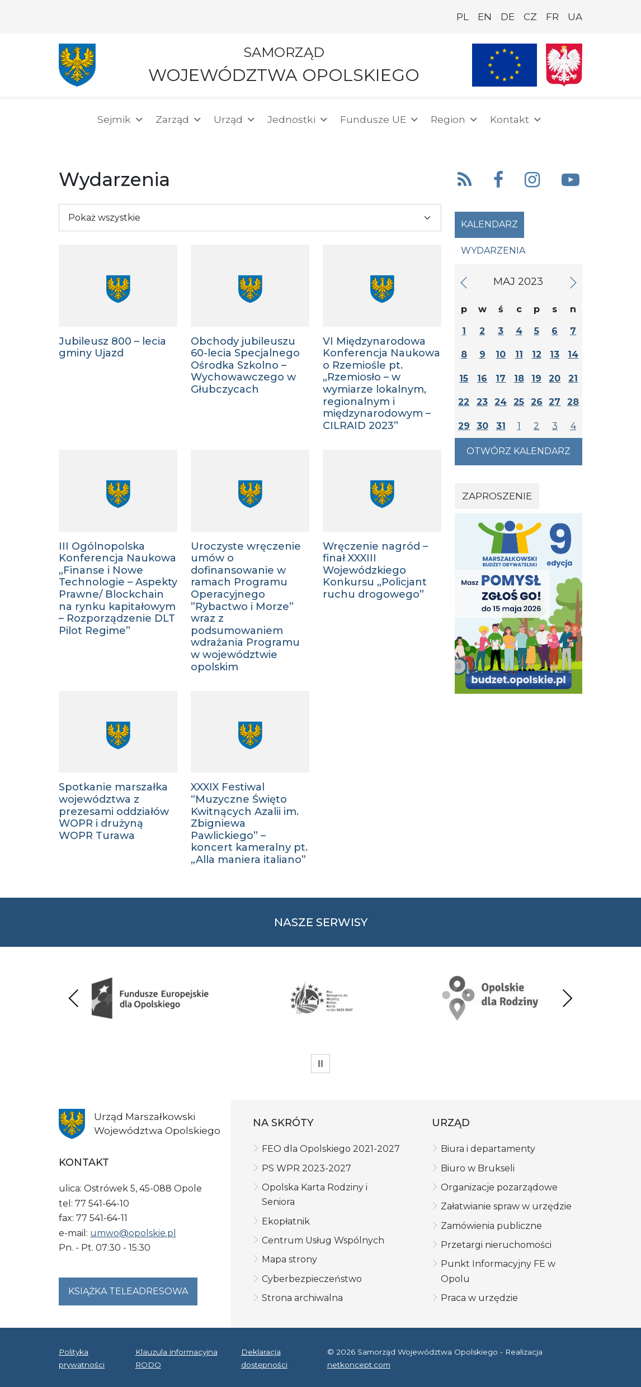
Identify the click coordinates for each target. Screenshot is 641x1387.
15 (463, 378)
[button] (554, 120)
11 (519, 354)
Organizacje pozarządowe (499, 1187)
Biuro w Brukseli (478, 1168)
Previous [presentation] (73, 998)
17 (501, 378)
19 (536, 378)
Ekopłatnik (286, 1221)
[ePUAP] (108, 140)
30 (482, 426)
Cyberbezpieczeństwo (312, 1279)
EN (485, 16)
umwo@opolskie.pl (133, 1233)
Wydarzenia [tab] (493, 250)
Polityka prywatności (82, 1358)
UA (575, 16)
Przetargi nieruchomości (496, 1245)
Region (455, 119)
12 (536, 354)
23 (482, 402)
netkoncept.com (358, 1364)
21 (573, 378)
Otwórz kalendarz (518, 451)
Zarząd (178, 119)
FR (552, 16)
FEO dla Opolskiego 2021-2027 (331, 1148)
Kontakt (516, 119)
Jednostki (298, 119)
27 (554, 402)
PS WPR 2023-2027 (306, 1168)
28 (573, 402)
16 (482, 378)
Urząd (235, 119)
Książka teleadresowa (128, 1291)
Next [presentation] (567, 998)
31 (501, 426)
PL (462, 16)
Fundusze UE (380, 119)
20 (554, 378)
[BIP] (72, 141)
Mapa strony (289, 1259)
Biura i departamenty (488, 1148)
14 (573, 354)
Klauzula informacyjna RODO (176, 1358)
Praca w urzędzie (479, 1298)
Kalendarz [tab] (489, 224)
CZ (530, 16)
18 (519, 378)
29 (464, 426)
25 (518, 402)
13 (554, 354)
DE (508, 16)
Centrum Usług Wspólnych (323, 1240)
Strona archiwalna (302, 1298)
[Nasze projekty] (504, 65)
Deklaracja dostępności (264, 1358)
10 (501, 354)
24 (500, 402)
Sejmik (120, 119)
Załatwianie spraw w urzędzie (506, 1206)
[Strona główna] (71, 121)
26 (537, 402)
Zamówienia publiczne (491, 1226)
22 (463, 402)
